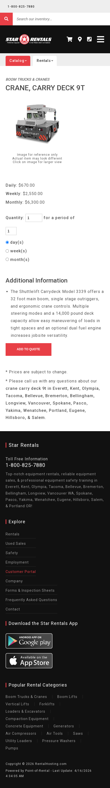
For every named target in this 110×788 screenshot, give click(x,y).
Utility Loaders (19, 741)
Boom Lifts (67, 697)
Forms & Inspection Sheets (30, 590)
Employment (17, 562)
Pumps (12, 748)
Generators (63, 726)
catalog (19, 61)
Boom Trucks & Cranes (26, 697)
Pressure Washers (59, 741)
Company (14, 581)
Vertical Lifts (17, 704)
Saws (78, 733)
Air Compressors (21, 733)
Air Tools (55, 733)
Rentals (47, 61)
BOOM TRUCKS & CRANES (27, 79)
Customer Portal (21, 572)
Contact (13, 609)
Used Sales (16, 543)
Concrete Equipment (24, 726)
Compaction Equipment (27, 719)
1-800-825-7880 (21, 6)
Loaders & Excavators (25, 711)
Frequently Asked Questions (31, 600)
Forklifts (47, 704)
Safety (12, 553)
